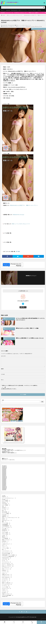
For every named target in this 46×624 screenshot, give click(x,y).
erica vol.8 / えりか (5, 451)
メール (3, 374)
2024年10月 (4, 478)
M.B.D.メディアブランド (23, 10)
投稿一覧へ (23, 307)
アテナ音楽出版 (6, 538)
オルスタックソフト (7, 575)
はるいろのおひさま (7, 577)
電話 (32, 622)
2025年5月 (4, 472)
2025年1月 (4, 475)
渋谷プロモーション (7, 520)
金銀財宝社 (5, 516)
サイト (2, 379)
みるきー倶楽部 (6, 532)
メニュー (23, 622)
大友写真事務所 (6, 524)
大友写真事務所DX (6, 525)
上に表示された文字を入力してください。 (9, 388)
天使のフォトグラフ (7, 593)
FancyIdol (5, 592)
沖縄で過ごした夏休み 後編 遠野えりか (9, 452)
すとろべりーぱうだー (32, 10)
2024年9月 (4, 479)
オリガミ (5, 560)
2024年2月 (4, 484)
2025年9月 (4, 469)
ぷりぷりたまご (6, 578)
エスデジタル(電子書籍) (7, 595)
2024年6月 (4, 481)
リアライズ (5, 591)
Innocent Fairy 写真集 (7, 553)
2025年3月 (4, 474)
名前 (2, 368)
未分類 (3, 596)
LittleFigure (5, 541)
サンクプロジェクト (7, 567)
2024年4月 (4, 483)
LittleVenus (5, 570)
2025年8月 (4, 469)
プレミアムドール (6, 562)
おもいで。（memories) (5, 10)
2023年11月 (4, 487)
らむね (4, 573)
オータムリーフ (6, 580)
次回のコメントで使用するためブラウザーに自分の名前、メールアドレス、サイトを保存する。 (20, 385)
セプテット (5, 581)
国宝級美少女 (5, 530)
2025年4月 (4, 473)
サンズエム (5, 509)
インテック (5, 571)
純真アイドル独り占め (7, 582)
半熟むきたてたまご (7, 574)
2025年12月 (4, 466)
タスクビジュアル (6, 588)
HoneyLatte (5, 514)
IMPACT (4, 518)
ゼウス (4, 545)
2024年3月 (4, 484)
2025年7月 (4, 470)
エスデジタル (5, 559)
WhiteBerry (5, 507)
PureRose (5, 502)
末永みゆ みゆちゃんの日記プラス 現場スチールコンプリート (24, 205)
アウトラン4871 (6, 534)
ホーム (4, 622)
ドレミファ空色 (6, 587)
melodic (4, 535)
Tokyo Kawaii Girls (14, 10)
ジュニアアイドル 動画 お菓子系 (9, 556)
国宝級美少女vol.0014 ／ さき (7, 449)
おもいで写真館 (6, 500)
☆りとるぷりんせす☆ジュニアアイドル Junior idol (26, 617)
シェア (13, 622)
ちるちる (39, 10)
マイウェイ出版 (6, 523)
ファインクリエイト (7, 550)
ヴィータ (5, 542)
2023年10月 (4, 488)
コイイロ (5, 531)
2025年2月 (4, 474)
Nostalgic (5, 499)
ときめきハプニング (7, 543)
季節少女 (5, 537)
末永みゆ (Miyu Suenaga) (18, 214)
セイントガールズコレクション (9, 498)
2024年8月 (4, 479)
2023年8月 (4, 489)
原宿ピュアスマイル (7, 539)
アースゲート (5, 585)
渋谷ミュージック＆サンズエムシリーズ (14, 15)
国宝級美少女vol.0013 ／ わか (7, 451)
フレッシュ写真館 (6, 513)
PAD (4, 549)
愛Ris (4, 521)
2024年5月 (4, 482)
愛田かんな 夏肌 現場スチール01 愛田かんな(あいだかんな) (30, 338)
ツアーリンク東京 (6, 548)
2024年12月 (4, 476)
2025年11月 (4, 467)
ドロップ (5, 546)
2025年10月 (4, 468)
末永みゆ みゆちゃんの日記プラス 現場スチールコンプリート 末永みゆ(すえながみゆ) (18, 26)
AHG (4, 506)
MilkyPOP (5, 496)
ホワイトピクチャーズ (7, 552)
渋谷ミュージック (6, 568)
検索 (3, 400)
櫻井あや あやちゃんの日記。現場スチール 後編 (27, 328)
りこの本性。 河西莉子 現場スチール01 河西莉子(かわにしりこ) (14, 450)
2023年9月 (4, 489)
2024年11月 (4, 477)
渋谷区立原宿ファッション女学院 (9, 555)
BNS (4, 510)
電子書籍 (18, 251)
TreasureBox (5, 503)
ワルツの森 (5, 528)
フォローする (31, 277)
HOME (3, 15)
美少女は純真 (5, 511)
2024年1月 (4, 485)
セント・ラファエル (7, 527)
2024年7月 (4, 480)
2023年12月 (4, 486)
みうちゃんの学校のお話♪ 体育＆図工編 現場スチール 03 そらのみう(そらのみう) (30, 319)
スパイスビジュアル (7, 584)
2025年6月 (4, 471)
